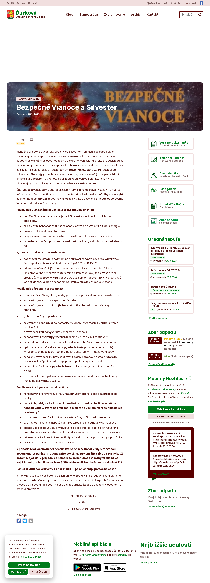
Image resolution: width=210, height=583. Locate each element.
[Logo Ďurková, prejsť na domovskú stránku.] (26, 14)
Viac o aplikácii (82, 514)
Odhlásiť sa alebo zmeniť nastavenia (171, 362)
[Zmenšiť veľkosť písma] (172, 3)
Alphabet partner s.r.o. (51, 546)
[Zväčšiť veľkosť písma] (179, 3)
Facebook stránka (187, 576)
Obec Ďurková (34, 549)
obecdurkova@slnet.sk (189, 572)
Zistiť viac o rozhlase (171, 356)
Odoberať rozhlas (171, 348)
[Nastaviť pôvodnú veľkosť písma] (175, 3)
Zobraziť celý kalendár (161, 303)
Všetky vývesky (157, 257)
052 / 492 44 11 (185, 566)
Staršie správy (160, 413)
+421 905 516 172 (186, 569)
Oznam (20, 82)
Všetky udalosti (150, 501)
